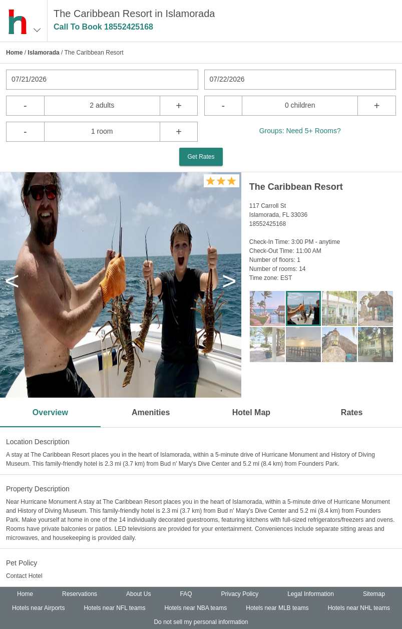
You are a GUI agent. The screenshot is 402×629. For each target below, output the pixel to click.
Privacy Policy (239, 593)
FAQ (186, 593)
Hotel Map (251, 412)
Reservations (79, 593)
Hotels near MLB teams (277, 607)
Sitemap (374, 593)
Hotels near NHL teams (359, 607)
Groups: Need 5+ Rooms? (300, 131)
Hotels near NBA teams (195, 607)
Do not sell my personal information (201, 621)
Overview (50, 412)
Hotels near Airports (38, 607)
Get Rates (200, 156)
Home (14, 52)
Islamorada (43, 52)
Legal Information (310, 593)
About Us (138, 593)
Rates (352, 412)
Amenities (151, 412)
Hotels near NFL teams (114, 607)
